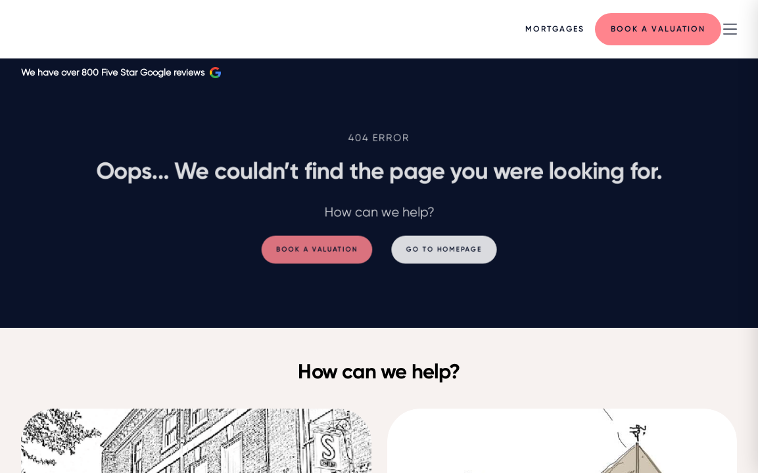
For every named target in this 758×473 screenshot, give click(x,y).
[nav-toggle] (730, 29)
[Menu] (554, 29)
